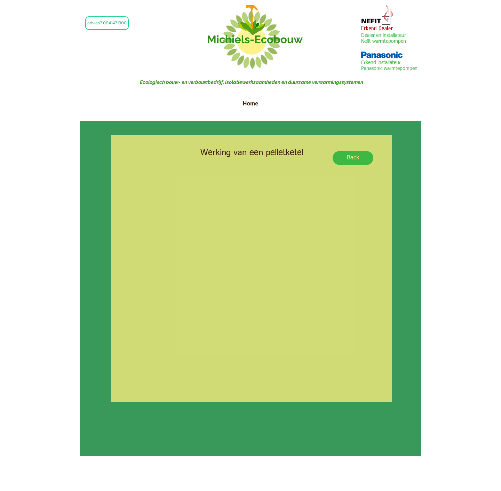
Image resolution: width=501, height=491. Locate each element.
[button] (107, 23)
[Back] (353, 158)
